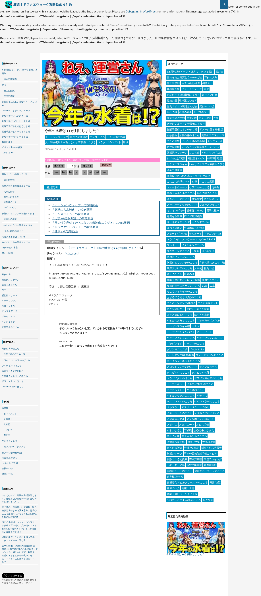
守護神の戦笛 (191, 446)
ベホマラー (173, 406)
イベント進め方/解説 (193, 139)
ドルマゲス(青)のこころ (200, 382)
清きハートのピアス (178, 197)
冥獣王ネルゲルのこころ (181, 191)
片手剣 (198, 267)
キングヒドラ (8, 320)
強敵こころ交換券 (177, 458)
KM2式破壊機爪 (193, 215)
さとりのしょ (211, 197)
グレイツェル (8, 315)
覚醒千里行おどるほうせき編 (183, 278)
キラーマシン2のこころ (210, 336)
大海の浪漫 (208, 440)
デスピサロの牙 (201, 371)
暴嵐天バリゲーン (177, 151)
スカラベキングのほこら (14, 369)
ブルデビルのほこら (11, 364)
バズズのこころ (195, 388)
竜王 (219, 157)
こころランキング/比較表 (181, 301)
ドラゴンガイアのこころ (208, 377)
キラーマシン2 (9, 299)
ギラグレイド (174, 342)
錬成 (125, 141)
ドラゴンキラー (176, 382)
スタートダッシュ (177, 232)
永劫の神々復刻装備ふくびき (183, 93)
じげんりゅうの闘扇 (198, 307)
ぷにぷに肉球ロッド (178, 180)
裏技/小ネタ (7, 467)
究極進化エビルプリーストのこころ (187, 481)
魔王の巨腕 (9, 89)
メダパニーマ (186, 423)
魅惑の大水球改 (79, 135)
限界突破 (208, 498)
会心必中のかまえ (204, 429)
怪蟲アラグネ (8, 304)
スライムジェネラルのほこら (16, 359)
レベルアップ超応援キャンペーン (201, 145)
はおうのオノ (174, 226)
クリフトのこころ (194, 342)
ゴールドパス (196, 348)
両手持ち (172, 134)
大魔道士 (8, 418)
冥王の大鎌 (173, 435)
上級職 (195, 249)
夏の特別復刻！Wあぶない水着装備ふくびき (70, 141)
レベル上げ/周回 (176, 157)
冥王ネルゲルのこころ (194, 435)
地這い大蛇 (194, 440)
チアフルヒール (208, 365)
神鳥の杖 (209, 267)
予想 (216, 116)
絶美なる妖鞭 (174, 215)
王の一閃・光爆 (176, 463)
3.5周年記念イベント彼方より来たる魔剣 (190, 70)
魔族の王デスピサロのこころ (183, 284)
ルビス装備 (202, 423)
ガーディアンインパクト (181, 330)
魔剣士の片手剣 (176, 116)
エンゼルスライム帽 (178, 325)
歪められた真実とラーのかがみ (184, 76)
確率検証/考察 (175, 475)
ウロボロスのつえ (194, 226)
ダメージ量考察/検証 (211, 128)
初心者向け (207, 249)
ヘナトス (202, 394)
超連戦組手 (7, 141)
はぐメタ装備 (202, 313)
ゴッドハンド (10, 412)
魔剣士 (219, 70)
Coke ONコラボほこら (13, 385)
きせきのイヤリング (178, 220)
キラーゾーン (204, 330)
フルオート (173, 244)
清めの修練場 (174, 168)
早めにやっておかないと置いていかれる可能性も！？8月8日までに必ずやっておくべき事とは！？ (102, 327)
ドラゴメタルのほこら (179, 377)
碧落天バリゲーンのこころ (209, 469)
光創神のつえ (207, 105)
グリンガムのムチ (177, 348)
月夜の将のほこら (189, 134)
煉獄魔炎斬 (173, 87)
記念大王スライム (177, 163)
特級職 (211, 157)
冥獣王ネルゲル (196, 157)
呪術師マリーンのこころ (181, 255)
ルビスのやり (201, 110)
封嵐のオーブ (174, 452)
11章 (204, 284)
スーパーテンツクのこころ (182, 203)
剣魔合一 (207, 82)
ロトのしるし (174, 429)
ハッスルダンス (176, 388)
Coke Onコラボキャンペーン (16, 109)
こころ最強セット (208, 301)
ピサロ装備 (173, 145)
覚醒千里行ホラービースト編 (16, 120)
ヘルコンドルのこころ (179, 400)
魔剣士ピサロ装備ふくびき (182, 105)
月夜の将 (172, 110)
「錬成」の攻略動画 (65, 230)
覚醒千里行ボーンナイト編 (182, 492)
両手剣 (215, 186)
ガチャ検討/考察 (116, 135)
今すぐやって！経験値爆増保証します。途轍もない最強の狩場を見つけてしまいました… (19, 497)
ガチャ (195, 325)
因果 (206, 87)
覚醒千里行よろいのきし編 (182, 128)
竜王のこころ (174, 272)
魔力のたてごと (211, 278)
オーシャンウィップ (56, 135)
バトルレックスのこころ (181, 394)
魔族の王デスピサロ (212, 134)
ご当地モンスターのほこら (15, 375)
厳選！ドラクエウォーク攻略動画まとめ (42, 4)
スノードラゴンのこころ (210, 354)
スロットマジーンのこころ (182, 365)
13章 (194, 180)
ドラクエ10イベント (109, 141)
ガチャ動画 (205, 116)
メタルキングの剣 (211, 151)
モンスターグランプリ (14, 445)
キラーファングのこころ (181, 336)
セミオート (195, 232)
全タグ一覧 (7, 472)
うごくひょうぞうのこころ (182, 290)
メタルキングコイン (193, 244)
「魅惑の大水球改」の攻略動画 (72, 208)
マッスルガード (9, 310)
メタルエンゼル (176, 417)
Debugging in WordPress (141, 10)
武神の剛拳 (185, 110)
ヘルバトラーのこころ (207, 400)
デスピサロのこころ (178, 371)
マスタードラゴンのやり (196, 406)
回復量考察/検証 (176, 440)
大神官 (7, 423)
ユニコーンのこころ (178, 249)
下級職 (188, 429)
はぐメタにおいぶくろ (179, 313)
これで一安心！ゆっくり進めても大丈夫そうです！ (102, 342)
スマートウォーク (177, 186)
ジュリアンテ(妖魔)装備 (180, 354)
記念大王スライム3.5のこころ (184, 498)
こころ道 (194, 151)
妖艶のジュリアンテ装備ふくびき (186, 122)
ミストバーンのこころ (179, 411)
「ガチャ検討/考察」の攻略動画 (72, 217)
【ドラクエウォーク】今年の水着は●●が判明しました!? (103, 246)
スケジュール (215, 139)
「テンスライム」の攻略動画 (70, 212)
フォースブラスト (209, 203)
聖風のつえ (173, 487)
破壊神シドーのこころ (179, 469)
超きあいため (209, 93)
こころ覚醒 (173, 139)
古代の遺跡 (9, 94)
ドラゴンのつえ (213, 232)
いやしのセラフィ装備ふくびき (207, 163)
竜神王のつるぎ (188, 99)
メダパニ (172, 423)
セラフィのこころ (199, 186)
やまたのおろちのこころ (181, 319)
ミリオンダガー (176, 209)
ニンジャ (8, 428)
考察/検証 (215, 481)
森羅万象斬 (195, 458)
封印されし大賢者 (211, 446)
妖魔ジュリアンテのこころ (182, 261)
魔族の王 (172, 99)
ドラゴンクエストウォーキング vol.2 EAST (191, 238)
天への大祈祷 (174, 446)
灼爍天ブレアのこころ (179, 267)
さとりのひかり (176, 307)
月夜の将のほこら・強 (212, 261)
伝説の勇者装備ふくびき (14, 236)
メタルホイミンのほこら (201, 417)
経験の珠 (189, 272)
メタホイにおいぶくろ (207, 411)
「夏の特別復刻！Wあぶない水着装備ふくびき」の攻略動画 (91, 221)
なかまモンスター (10, 440)
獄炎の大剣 (210, 76)
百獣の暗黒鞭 (194, 463)
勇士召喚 (192, 116)
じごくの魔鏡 (206, 180)
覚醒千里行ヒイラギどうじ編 (16, 130)
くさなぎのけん (201, 220)
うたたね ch (71, 252)
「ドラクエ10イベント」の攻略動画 (75, 225)
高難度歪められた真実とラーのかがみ (188, 174)
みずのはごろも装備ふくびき (16, 241)
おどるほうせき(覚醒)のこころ (184, 296)
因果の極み (212, 209)
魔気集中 (197, 197)
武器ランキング (213, 458)
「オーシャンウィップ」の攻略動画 (75, 204)
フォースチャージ (192, 87)
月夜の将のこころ (207, 191)
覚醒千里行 (188, 487)
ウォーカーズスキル (208, 319)
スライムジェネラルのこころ (183, 359)
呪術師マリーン (195, 209)
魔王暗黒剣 (173, 82)
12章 (212, 284)
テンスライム (97, 135)
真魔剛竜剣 (210, 463)
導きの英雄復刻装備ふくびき (200, 452)
